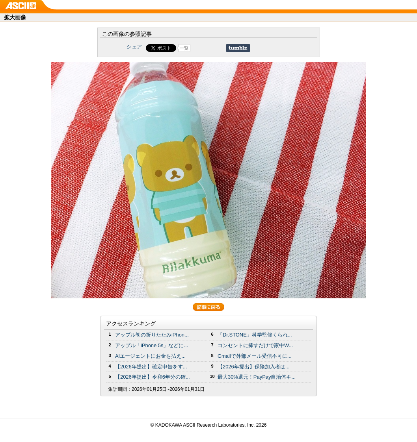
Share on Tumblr (238, 48)
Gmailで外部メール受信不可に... (255, 356)
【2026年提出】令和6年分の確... (152, 377)
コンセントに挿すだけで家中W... (255, 345)
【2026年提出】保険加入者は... (254, 367)
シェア (134, 47)
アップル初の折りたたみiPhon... (152, 335)
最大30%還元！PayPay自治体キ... (257, 377)
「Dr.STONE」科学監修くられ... (255, 335)
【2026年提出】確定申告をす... (151, 367)
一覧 (184, 48)
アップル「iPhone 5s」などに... (151, 345)
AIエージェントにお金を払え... (150, 356)
